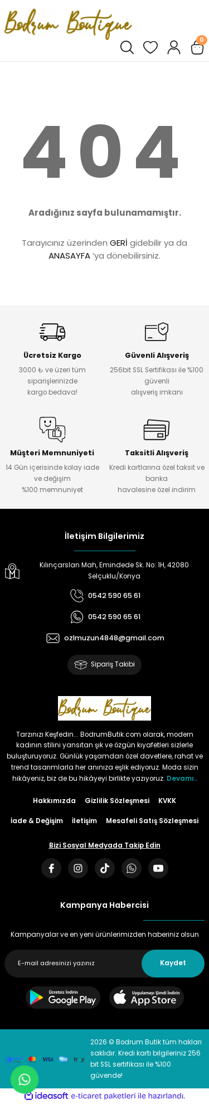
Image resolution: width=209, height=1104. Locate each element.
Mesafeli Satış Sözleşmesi (152, 820)
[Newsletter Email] (104, 963)
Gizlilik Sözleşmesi (117, 800)
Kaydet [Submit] (173, 963)
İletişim (84, 820)
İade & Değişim (37, 820)
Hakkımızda (54, 800)
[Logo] (68, 23)
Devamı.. (182, 778)
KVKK (167, 800)
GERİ (119, 243)
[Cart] (197, 47)
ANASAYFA (69, 255)
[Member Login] (174, 47)
